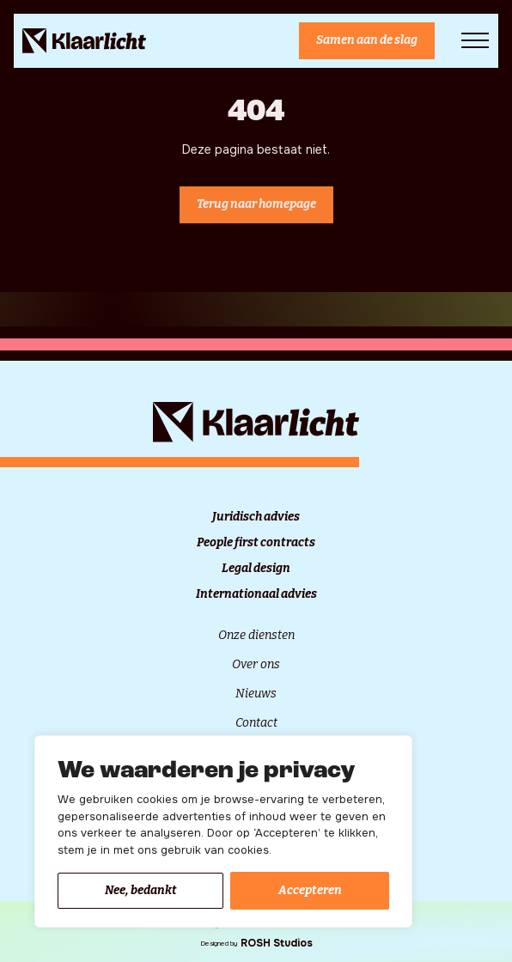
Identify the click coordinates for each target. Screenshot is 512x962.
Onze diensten (256, 635)
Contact (256, 722)
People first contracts (256, 543)
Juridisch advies (256, 517)
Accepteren (310, 890)
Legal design (256, 569)
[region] (223, 831)
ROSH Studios (277, 943)
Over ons (256, 664)
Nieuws (256, 693)
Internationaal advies (256, 594)
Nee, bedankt (141, 890)
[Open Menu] (475, 40)
